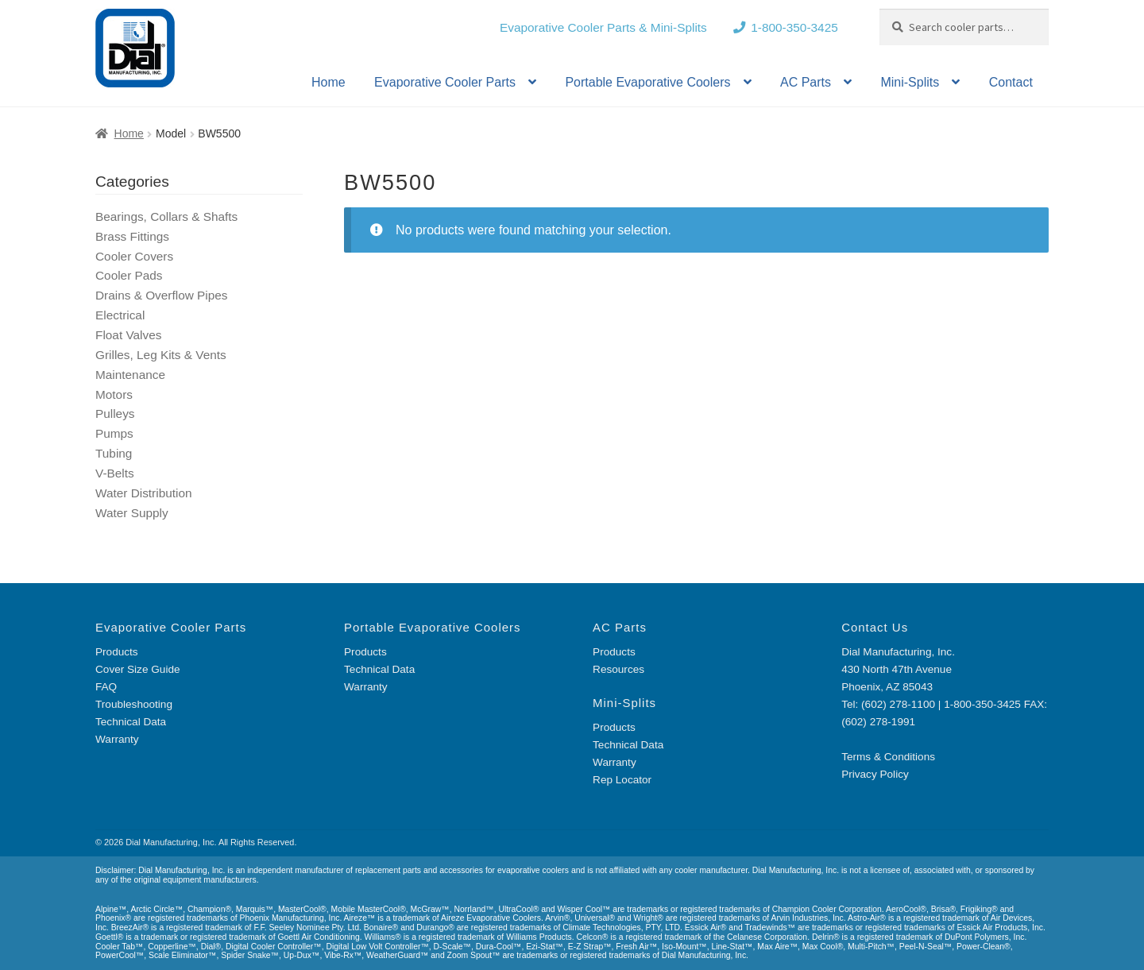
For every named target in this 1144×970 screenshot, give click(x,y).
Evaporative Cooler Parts (445, 82)
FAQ (106, 687)
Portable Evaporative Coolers (647, 82)
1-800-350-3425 (794, 27)
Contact (1011, 82)
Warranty (117, 739)
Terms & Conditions (888, 757)
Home (328, 82)
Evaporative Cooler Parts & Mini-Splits (603, 27)
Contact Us (874, 627)
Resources (618, 669)
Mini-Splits (909, 82)
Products (116, 652)
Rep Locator (622, 780)
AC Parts (805, 82)
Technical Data (130, 722)
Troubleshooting (133, 704)
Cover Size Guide (137, 669)
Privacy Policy (875, 774)
